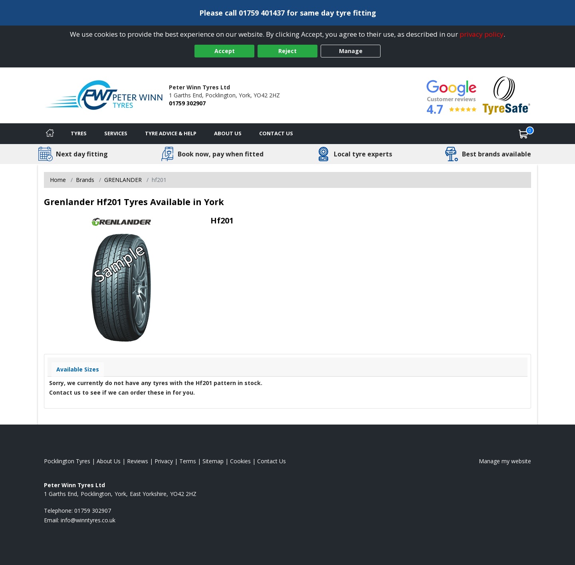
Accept (224, 51)
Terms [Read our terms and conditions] (187, 461)
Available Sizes (77, 369)
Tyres (79, 133)
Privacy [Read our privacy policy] (164, 461)
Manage (351, 51)
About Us (228, 133)
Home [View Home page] (58, 180)
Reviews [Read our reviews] (137, 461)
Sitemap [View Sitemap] (213, 461)
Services (115, 133)
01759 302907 (187, 103)
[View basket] (523, 133)
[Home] (50, 133)
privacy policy (482, 34)
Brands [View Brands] (85, 180)
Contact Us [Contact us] (276, 133)
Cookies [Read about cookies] (240, 461)
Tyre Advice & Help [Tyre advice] (170, 133)
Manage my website (505, 461)
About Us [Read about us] (109, 461)
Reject (287, 51)
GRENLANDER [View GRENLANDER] (123, 180)
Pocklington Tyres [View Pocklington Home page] (67, 461)
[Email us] (88, 520)
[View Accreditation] (506, 95)
